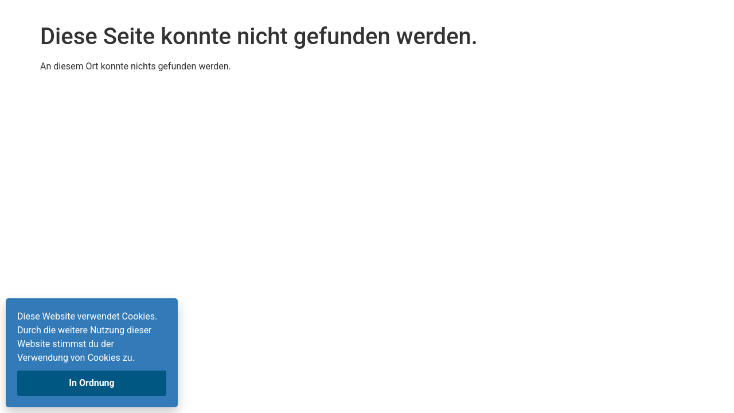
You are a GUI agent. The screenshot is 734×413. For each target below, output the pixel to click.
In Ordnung (91, 382)
